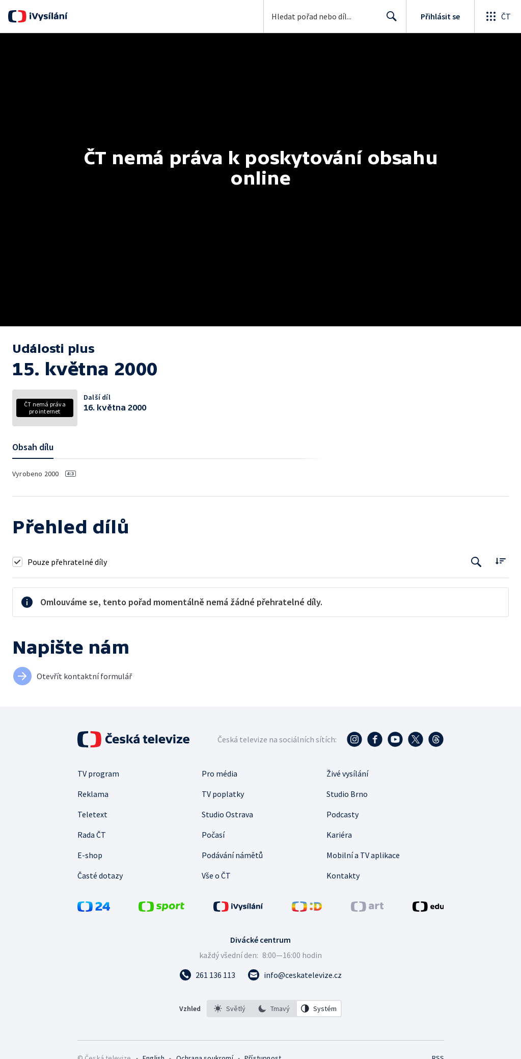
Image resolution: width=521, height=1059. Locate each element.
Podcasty (342, 814)
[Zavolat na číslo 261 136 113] (207, 975)
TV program (98, 773)
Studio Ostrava (227, 814)
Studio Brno (347, 794)
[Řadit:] (500, 560)
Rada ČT (91, 835)
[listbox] (274, 1008)
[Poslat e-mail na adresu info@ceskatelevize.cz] (295, 975)
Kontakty (343, 875)
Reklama (92, 794)
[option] (230, 1008)
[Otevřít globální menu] (497, 16)
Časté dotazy (100, 875)
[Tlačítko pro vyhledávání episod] (476, 561)
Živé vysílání (347, 773)
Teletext (92, 814)
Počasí (213, 835)
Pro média (219, 773)
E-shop (89, 855)
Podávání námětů (232, 855)
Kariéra (339, 835)
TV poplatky (223, 794)
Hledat (389, 20)
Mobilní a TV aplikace (363, 855)
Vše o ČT (216, 875)
